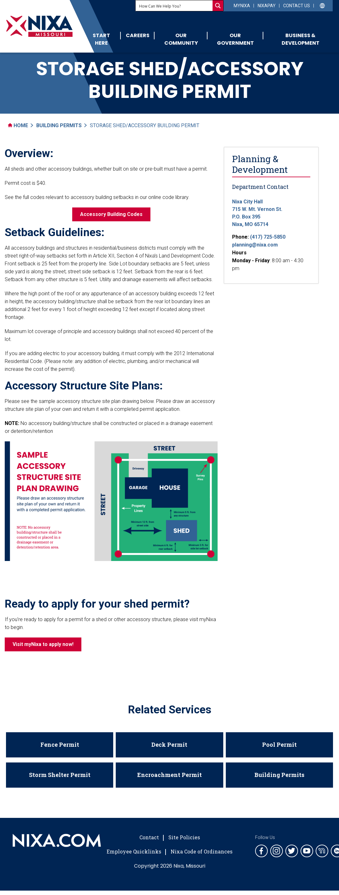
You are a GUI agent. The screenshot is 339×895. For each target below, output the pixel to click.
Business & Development (300, 39)
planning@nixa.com (255, 245)
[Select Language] (322, 5)
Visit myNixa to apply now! (43, 644)
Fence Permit (59, 744)
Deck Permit (169, 744)
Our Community (181, 39)
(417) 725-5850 (267, 237)
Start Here (101, 39)
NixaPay (267, 5)
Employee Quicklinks (134, 851)
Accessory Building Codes (111, 214)
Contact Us (296, 5)
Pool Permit (279, 744)
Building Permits (59, 125)
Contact (149, 837)
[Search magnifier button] (218, 5)
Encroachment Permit (169, 775)
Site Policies (184, 837)
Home (18, 125)
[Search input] (174, 5)
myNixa (242, 5)
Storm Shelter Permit (60, 775)
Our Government (235, 39)
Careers (137, 35)
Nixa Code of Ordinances (201, 851)
